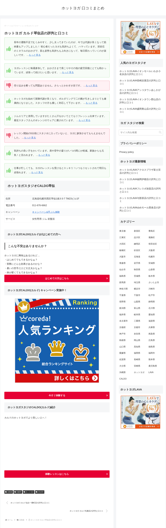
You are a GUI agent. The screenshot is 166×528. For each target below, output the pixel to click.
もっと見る (35, 55)
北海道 (8, 492)
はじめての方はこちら (57, 278)
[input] (141, 132)
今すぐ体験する (57, 395)
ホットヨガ (29, 492)
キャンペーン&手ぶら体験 (46, 212)
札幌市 (17, 492)
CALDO (39, 492)
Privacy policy (126, 152)
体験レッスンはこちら (57, 474)
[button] (160, 132)
